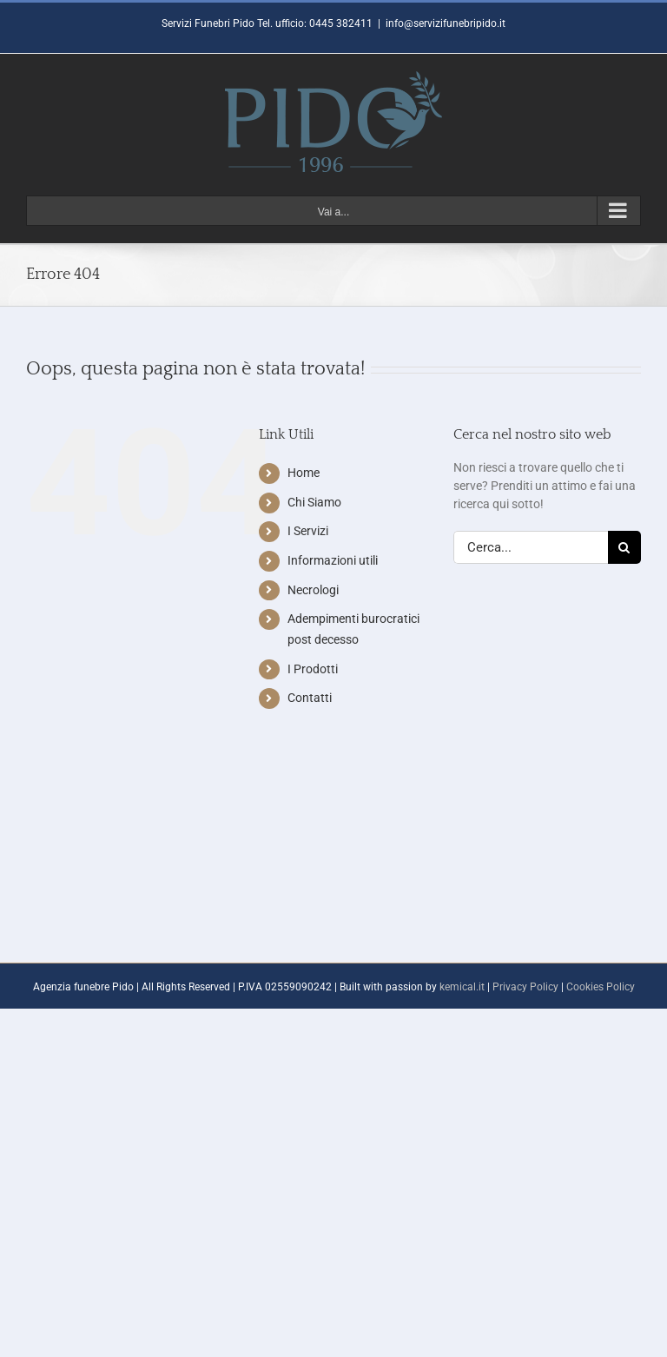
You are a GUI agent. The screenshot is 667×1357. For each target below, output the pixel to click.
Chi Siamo (314, 502)
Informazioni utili (332, 560)
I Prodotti (312, 669)
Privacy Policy (525, 987)
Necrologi (313, 590)
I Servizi (307, 531)
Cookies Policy (600, 987)
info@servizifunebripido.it (445, 23)
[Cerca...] (530, 547)
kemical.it (462, 987)
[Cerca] (624, 547)
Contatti (309, 698)
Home (303, 473)
